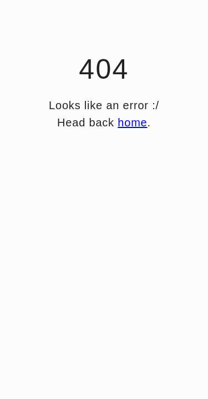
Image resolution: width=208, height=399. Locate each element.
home (132, 122)
